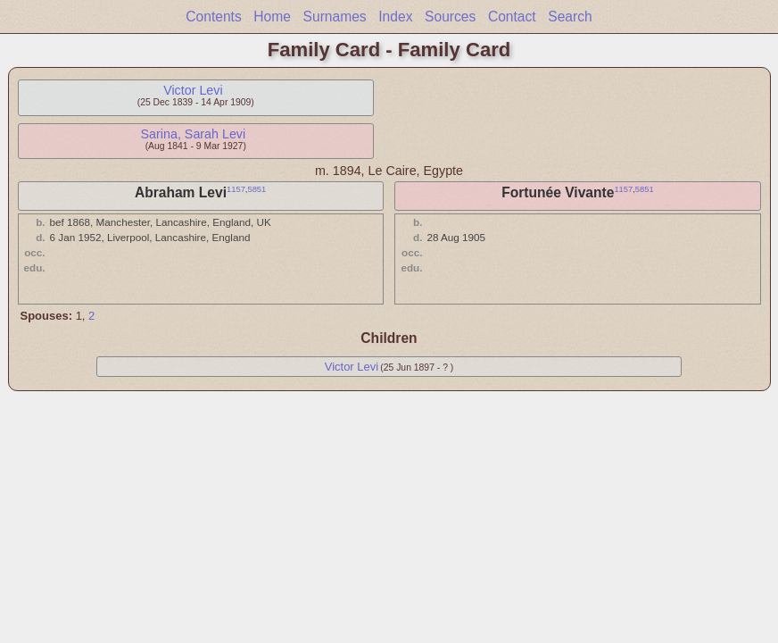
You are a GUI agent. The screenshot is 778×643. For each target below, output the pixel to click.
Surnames (335, 16)
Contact (512, 16)
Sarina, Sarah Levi (193, 134)
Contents (213, 16)
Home (272, 16)
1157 (236, 189)
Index (395, 16)
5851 (256, 189)
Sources (450, 16)
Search (570, 16)
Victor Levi (193, 90)
